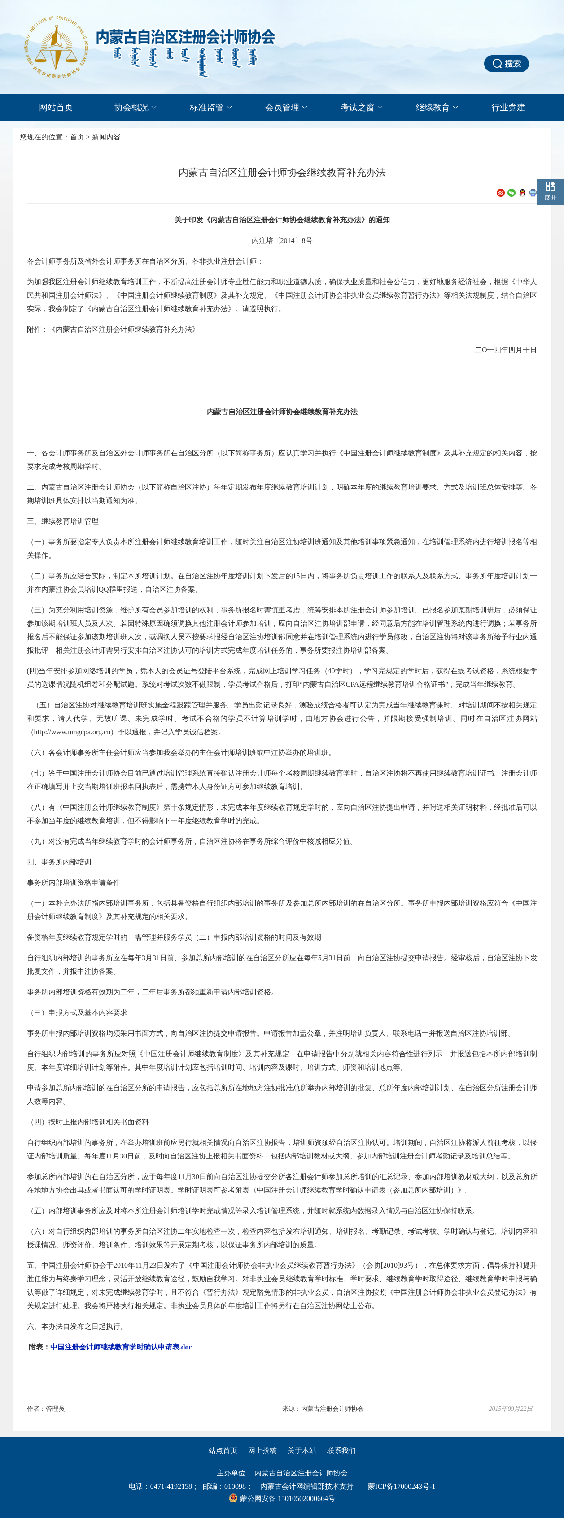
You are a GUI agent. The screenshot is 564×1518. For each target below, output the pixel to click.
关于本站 (302, 1450)
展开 (550, 197)
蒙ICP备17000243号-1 (401, 1486)
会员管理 (286, 107)
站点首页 (223, 1450)
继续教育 (437, 107)
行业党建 (508, 107)
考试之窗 (362, 107)
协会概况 (135, 107)
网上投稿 (262, 1450)
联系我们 (341, 1450)
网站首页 (56, 107)
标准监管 (211, 107)
